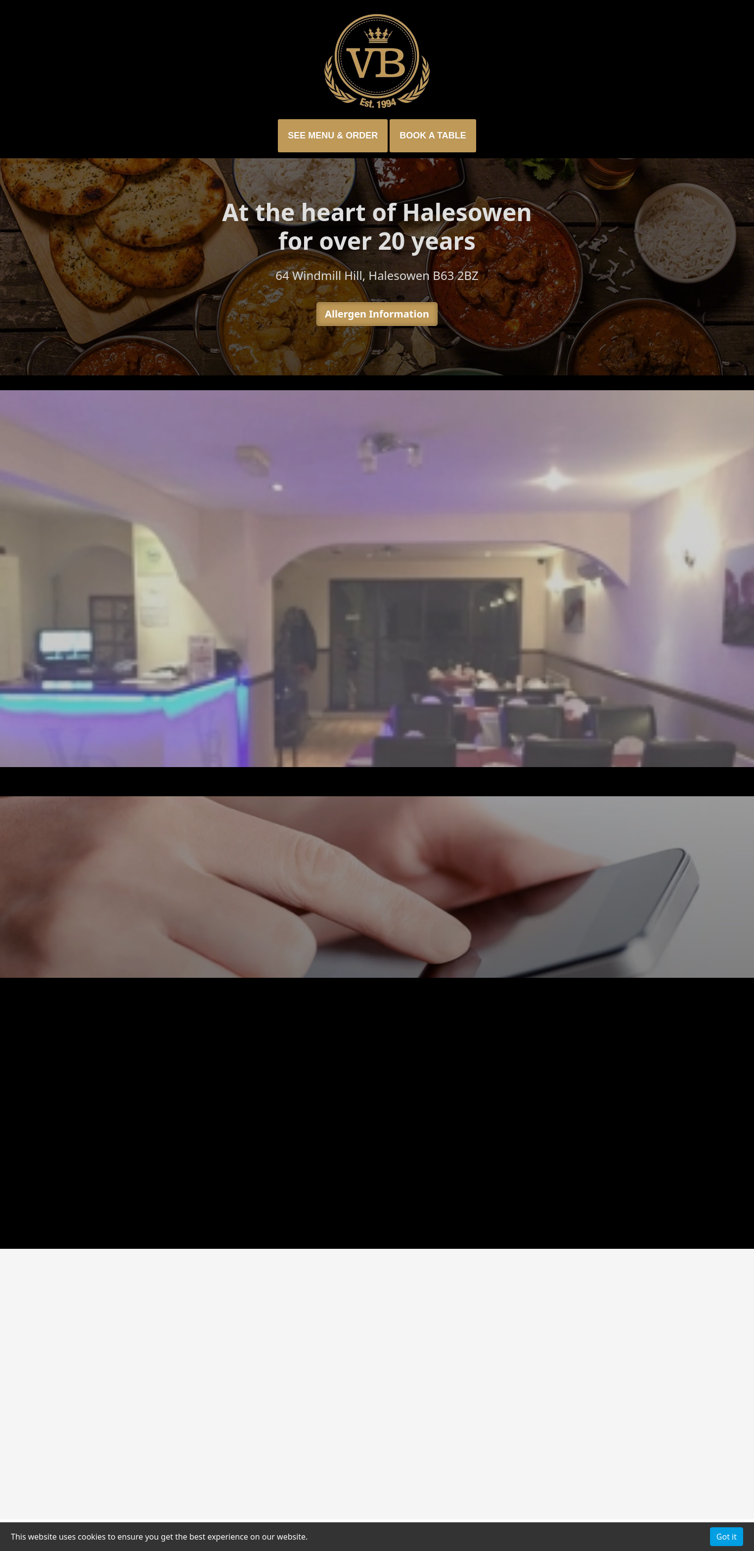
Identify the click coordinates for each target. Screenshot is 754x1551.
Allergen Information (377, 313)
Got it (726, 1536)
